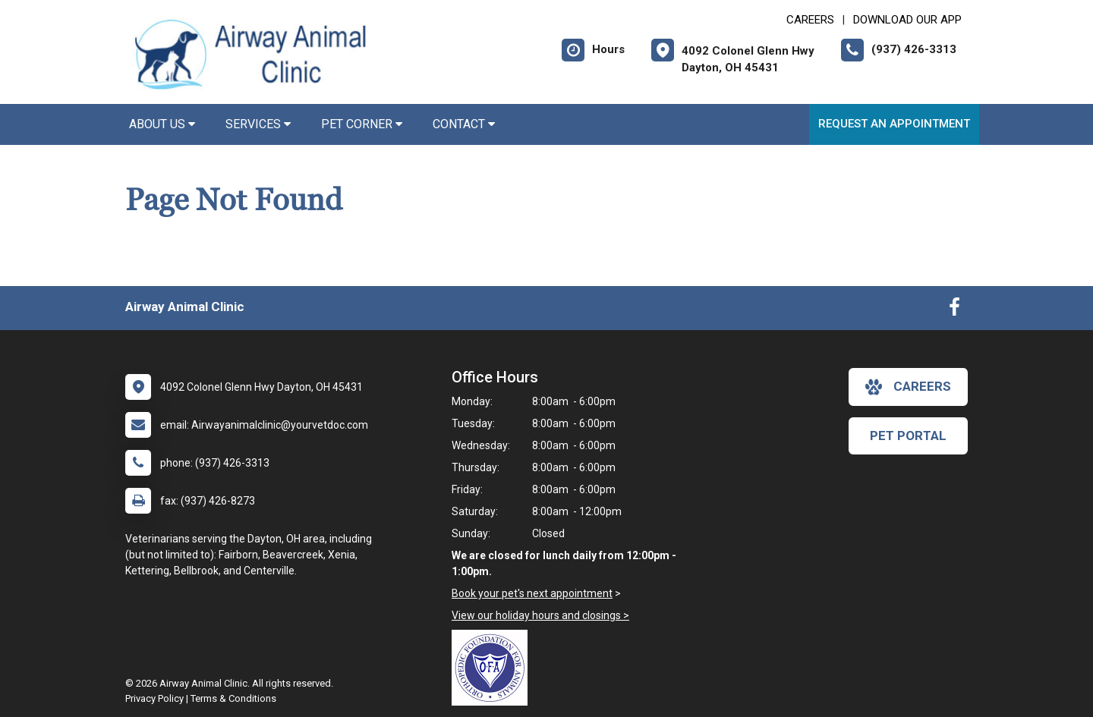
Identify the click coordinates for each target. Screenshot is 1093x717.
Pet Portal (908, 435)
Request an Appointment (894, 124)
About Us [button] (162, 124)
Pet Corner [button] (361, 124)
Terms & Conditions (233, 698)
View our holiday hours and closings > (540, 615)
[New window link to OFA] (493, 668)
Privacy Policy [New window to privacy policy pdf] (154, 698)
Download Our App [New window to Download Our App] (907, 20)
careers (908, 387)
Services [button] (258, 124)
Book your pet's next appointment (532, 593)
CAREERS (810, 20)
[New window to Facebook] (954, 310)
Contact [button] (464, 124)
